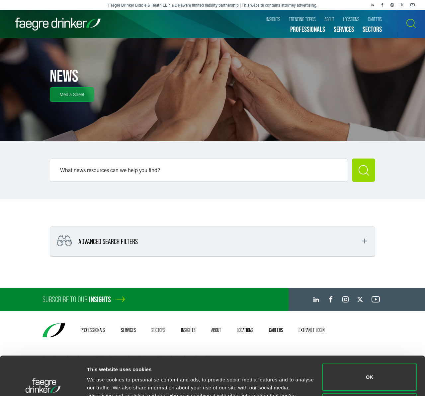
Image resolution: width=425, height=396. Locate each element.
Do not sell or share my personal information (369, 367)
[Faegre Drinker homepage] (58, 24)
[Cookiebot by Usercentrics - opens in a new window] (43, 383)
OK (370, 338)
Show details (102, 383)
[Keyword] (199, 170)
